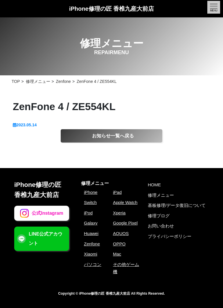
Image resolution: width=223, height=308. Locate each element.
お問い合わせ (161, 225)
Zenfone (92, 243)
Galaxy (91, 222)
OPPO (119, 243)
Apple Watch (125, 202)
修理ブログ (159, 215)
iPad (117, 192)
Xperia (119, 212)
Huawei (91, 233)
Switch (90, 202)
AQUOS (121, 233)
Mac (117, 253)
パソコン (92, 264)
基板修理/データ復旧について (177, 205)
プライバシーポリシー (169, 236)
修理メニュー (95, 183)
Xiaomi (90, 253)
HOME (154, 184)
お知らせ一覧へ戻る (113, 135)
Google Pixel (125, 222)
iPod (88, 212)
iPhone (91, 192)
